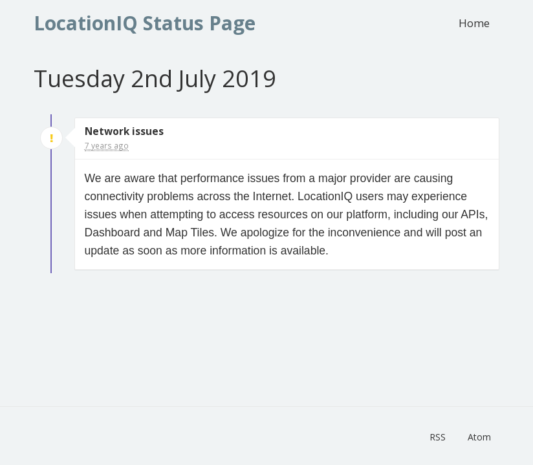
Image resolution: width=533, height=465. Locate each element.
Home (474, 23)
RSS (438, 437)
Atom (479, 437)
